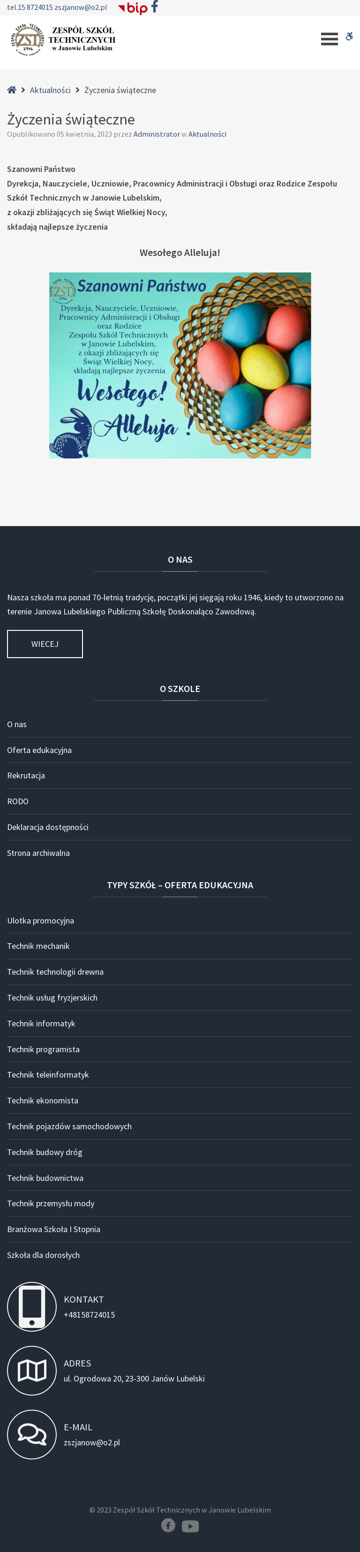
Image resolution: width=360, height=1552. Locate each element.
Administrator (157, 134)
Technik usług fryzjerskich (52, 997)
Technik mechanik (38, 945)
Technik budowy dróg (44, 1152)
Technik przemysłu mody (50, 1203)
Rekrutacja (26, 775)
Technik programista (43, 1049)
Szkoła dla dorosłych (43, 1254)
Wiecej (45, 643)
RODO (18, 801)
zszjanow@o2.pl (80, 7)
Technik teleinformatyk (48, 1074)
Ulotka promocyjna (40, 920)
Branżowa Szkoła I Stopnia (53, 1229)
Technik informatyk (41, 1023)
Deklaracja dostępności (48, 827)
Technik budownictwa (45, 1177)
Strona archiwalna (38, 852)
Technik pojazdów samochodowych (69, 1126)
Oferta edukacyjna (39, 750)
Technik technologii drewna (55, 971)
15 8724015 (36, 7)
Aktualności (50, 90)
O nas (17, 724)
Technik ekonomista (42, 1100)
